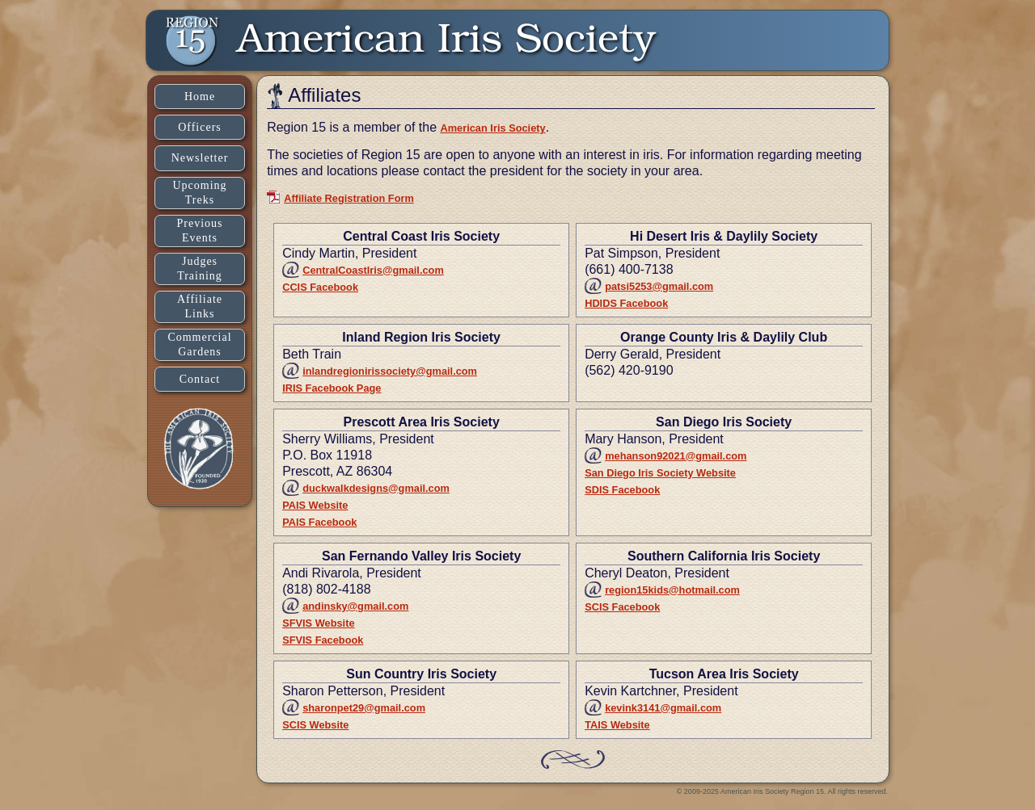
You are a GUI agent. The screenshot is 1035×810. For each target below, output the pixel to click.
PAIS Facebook (319, 522)
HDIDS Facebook (626, 303)
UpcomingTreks (199, 192)
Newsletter (200, 158)
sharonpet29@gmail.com (363, 708)
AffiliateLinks (199, 306)
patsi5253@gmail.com (659, 286)
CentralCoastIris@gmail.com (373, 270)
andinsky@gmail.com (355, 606)
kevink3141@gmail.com (663, 708)
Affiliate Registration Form (349, 198)
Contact (200, 379)
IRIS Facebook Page (331, 388)
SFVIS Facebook (322, 640)
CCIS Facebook (320, 287)
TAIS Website (617, 725)
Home (199, 96)
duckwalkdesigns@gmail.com (376, 488)
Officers (200, 127)
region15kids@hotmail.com (672, 590)
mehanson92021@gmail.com (675, 456)
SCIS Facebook (622, 607)
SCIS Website (315, 725)
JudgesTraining (199, 268)
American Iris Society (492, 128)
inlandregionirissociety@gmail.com (389, 371)
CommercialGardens (199, 344)
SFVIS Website (318, 623)
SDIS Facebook (622, 490)
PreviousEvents (200, 230)
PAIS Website (315, 505)
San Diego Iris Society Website (660, 473)
